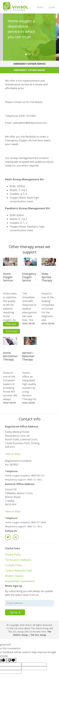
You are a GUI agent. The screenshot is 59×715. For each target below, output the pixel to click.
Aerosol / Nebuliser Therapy (28, 356)
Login (51, 7)
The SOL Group (38, 634)
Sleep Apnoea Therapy (47, 277)
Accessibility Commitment (20, 581)
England (11, 324)
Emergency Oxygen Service (30, 63)
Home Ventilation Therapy (10, 356)
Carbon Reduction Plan (18, 570)
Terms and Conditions (18, 560)
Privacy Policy (13, 554)
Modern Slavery (14, 576)
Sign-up (15, 612)
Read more (28, 323)
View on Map (12, 454)
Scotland (11, 331)
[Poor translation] (11, 660)
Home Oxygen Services (8, 277)
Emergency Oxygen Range (29, 70)
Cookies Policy (13, 565)
